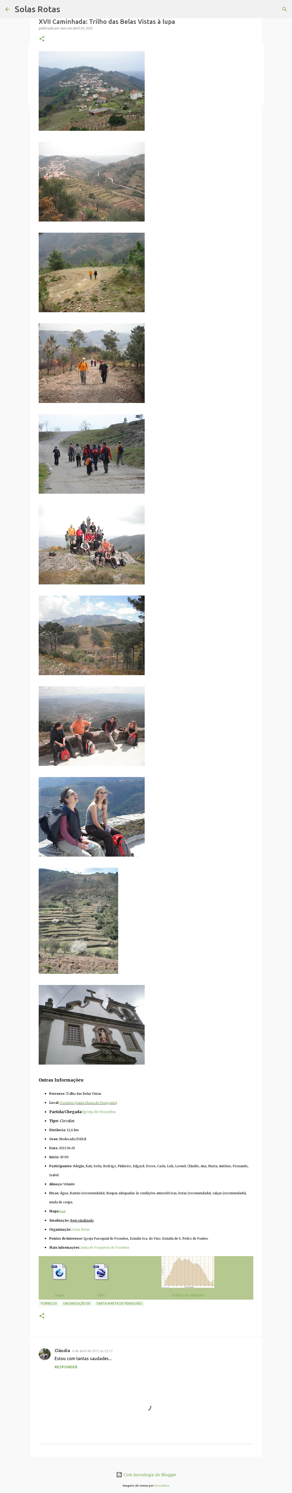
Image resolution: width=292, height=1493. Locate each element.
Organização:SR (76, 1303)
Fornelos (49, 1303)
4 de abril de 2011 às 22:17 (92, 1351)
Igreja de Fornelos (99, 1112)
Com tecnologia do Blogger (146, 1474)
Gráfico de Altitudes (188, 1295)
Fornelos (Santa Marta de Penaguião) (88, 1103)
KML (101, 1295)
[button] (42, 39)
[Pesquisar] (284, 9)
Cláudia (62, 1350)
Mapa (59, 1295)
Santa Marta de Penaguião (119, 1303)
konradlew (161, 1485)
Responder (66, 1367)
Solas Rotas (37, 9)
